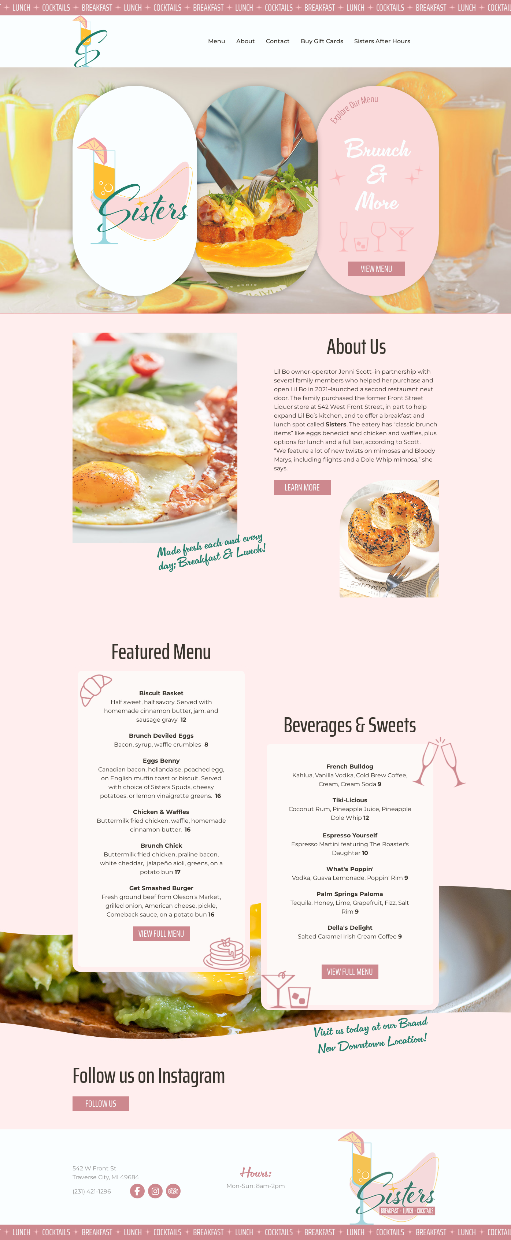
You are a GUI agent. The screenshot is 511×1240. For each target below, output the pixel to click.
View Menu (376, 269)
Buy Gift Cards (322, 41)
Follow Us (100, 1103)
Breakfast (98, 7)
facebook (137, 1191)
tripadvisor (173, 1191)
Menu (216, 41)
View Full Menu (161, 933)
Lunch (23, 7)
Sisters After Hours (382, 41)
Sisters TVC (90, 41)
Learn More (302, 487)
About (245, 41)
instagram (155, 1191)
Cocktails (57, 7)
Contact (278, 41)
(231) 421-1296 (92, 1191)
